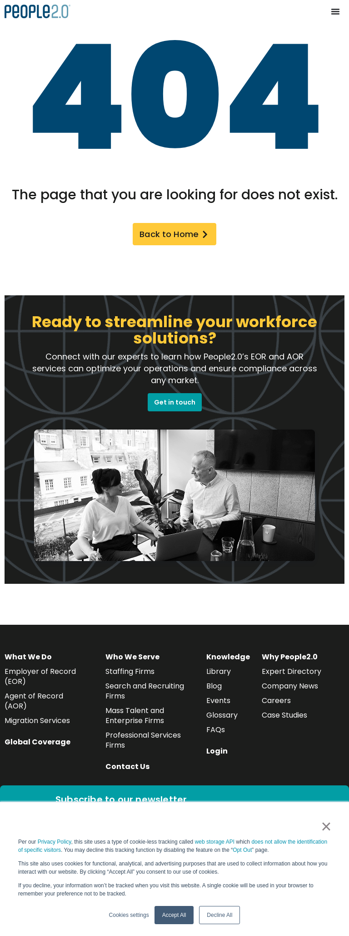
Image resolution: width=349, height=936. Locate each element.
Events (218, 703)
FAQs (215, 732)
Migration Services (37, 723)
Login (217, 753)
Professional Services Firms (143, 742)
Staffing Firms (130, 673)
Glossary (222, 717)
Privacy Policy (54, 842)
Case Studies (284, 717)
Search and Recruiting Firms (144, 693)
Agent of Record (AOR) (34, 703)
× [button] (326, 826)
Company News (290, 688)
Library (218, 673)
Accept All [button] (174, 915)
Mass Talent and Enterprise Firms (134, 718)
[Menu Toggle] (335, 11)
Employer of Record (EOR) (40, 678)
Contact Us (127, 769)
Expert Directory (291, 673)
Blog (214, 688)
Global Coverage (37, 744)
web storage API (215, 842)
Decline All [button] (219, 915)
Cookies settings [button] (129, 915)
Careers (276, 703)
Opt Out (242, 850)
